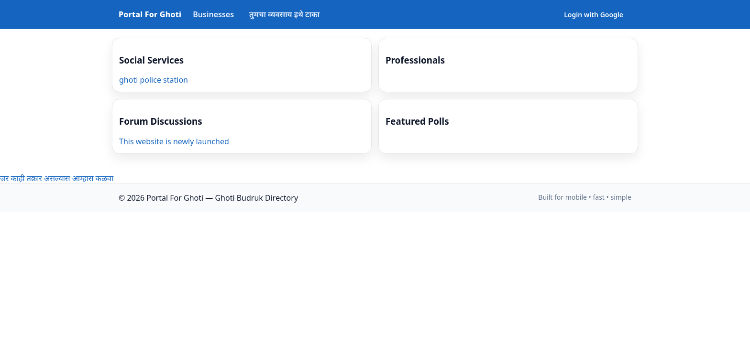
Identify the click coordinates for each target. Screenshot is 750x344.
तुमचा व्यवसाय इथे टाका (284, 14)
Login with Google (593, 14)
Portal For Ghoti (150, 14)
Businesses (213, 14)
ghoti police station (153, 80)
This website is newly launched (174, 141)
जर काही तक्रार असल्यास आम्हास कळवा (56, 178)
